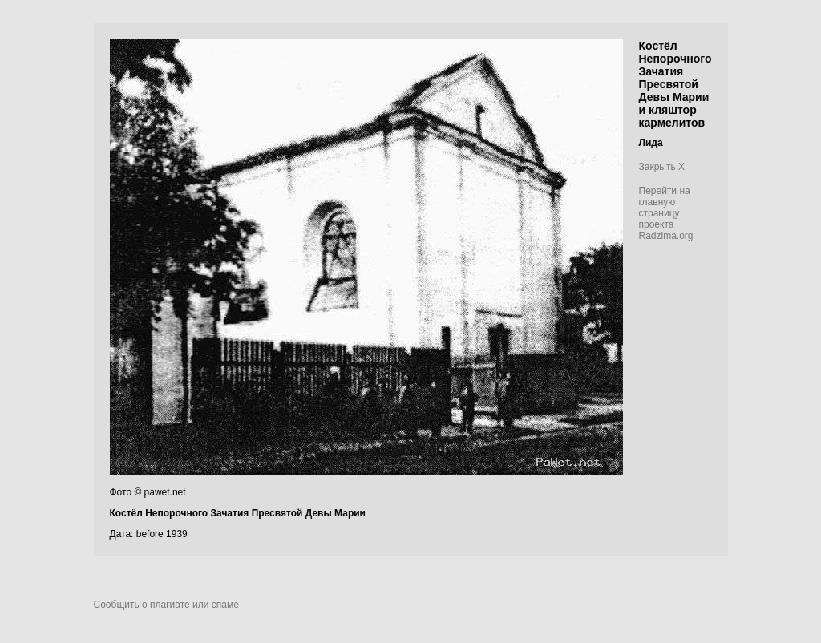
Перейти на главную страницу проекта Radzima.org (666, 213)
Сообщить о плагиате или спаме (166, 604)
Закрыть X (662, 166)
